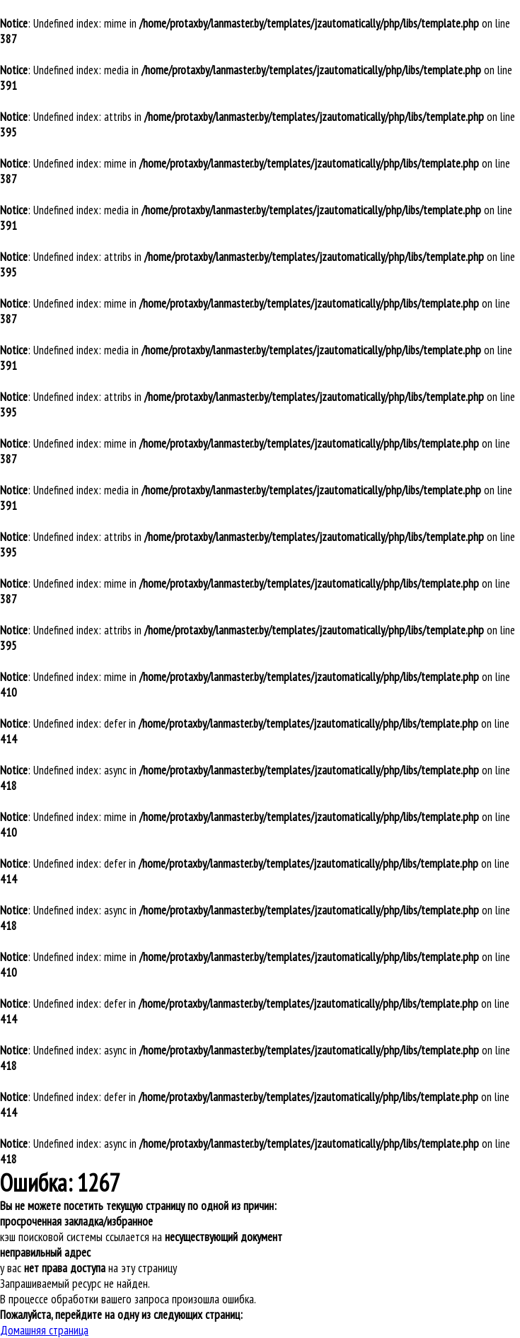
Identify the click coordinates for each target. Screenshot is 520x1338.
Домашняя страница (44, 1330)
